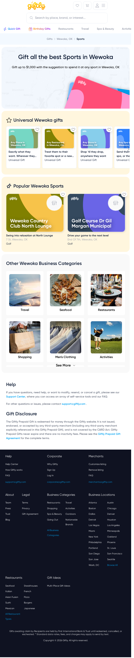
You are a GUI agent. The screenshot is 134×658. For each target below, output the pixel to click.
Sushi (8, 602)
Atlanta (93, 502)
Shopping (52, 508)
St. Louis (111, 548)
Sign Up (51, 470)
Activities (70, 508)
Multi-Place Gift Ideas (58, 585)
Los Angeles (113, 525)
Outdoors (70, 514)
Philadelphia (95, 542)
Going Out (52, 519)
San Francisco (114, 553)
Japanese (29, 608)
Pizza (26, 597)
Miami (92, 531)
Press (8, 508)
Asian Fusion (11, 597)
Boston (92, 508)
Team (8, 502)
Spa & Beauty (54, 514)
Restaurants (106, 293)
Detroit (92, 519)
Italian (8, 591)
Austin (110, 502)
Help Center (11, 464)
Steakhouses (31, 585)
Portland (93, 548)
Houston (111, 519)
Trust (7, 514)
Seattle (111, 559)
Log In (50, 475)
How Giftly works (13, 470)
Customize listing (97, 464)
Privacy (26, 508)
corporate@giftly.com (58, 482)
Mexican (9, 608)
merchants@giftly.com (100, 482)
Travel (24, 293)
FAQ (7, 475)
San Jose (93, 559)
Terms (25, 502)
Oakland (112, 536)
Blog (7, 519)
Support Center (15, 396)
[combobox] (67, 18)
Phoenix (111, 542)
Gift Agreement (30, 514)
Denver (111, 514)
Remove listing (96, 470)
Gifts (49, 39)
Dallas (92, 514)
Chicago (111, 508)
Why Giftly (52, 464)
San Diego (94, 553)
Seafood (65, 293)
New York (93, 536)
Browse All (112, 565)
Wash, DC (94, 565)
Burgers (28, 602)
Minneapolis (113, 531)
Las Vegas (94, 525)
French (27, 591)
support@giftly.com (74, 404)
